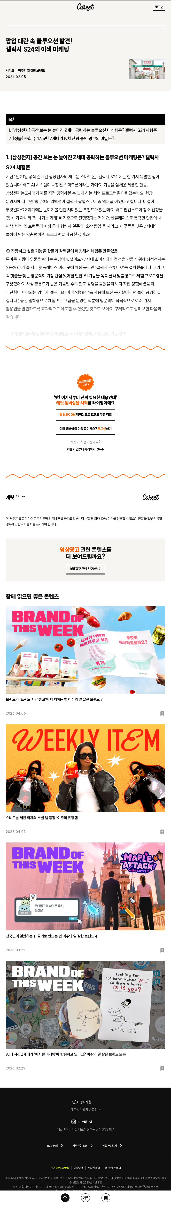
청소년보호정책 (112, 1168)
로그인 (159, 7)
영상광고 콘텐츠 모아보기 (85, 569)
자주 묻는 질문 (83, 1145)
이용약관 (78, 1168)
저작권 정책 (94, 1168)
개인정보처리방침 (60, 1168)
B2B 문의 (56, 1145)
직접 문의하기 (113, 1145)
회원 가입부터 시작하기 (85, 449)
